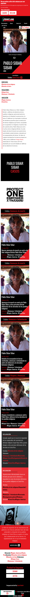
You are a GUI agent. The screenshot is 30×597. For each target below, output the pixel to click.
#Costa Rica (5, 102)
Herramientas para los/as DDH (4, 25)
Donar (11, 23)
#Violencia (19, 497)
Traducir (26, 27)
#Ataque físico (5, 92)
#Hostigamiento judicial (9, 497)
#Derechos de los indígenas (8, 84)
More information (5, 10)
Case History (15, 75)
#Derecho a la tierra (6, 86)
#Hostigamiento (15, 458)
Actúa (15, 576)
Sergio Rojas (19, 139)
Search (25, 23)
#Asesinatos (21, 456)
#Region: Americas (6, 100)
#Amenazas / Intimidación (8, 94)
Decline (12, 13)
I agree (4, 13)
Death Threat (16, 77)
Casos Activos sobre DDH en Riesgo (22, 592)
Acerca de (18, 23)
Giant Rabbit (20, 585)
